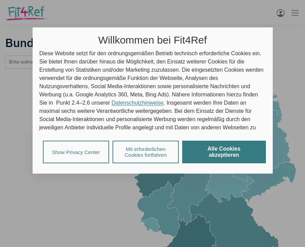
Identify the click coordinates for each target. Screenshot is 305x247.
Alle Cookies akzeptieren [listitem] (224, 152)
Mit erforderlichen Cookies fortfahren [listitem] (146, 152)
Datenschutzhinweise (137, 103)
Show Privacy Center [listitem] (76, 152)
